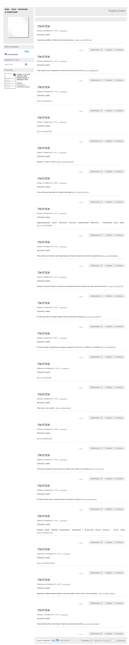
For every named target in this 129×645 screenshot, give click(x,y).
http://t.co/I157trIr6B (44, 377)
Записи (7, 9)
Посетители (21, 85)
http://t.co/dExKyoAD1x (80, 192)
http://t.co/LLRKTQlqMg (90, 624)
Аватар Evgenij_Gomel (18, 26)
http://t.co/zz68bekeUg (90, 70)
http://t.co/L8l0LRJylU (44, 101)
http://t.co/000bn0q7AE (45, 532)
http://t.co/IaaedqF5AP (44, 131)
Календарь (121, 640)
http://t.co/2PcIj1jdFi (116, 286)
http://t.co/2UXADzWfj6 (92, 317)
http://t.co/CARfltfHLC (45, 225)
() (101, 49)
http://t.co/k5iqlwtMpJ (63, 408)
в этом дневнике (12, 54)
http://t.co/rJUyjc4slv (97, 469)
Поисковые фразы (23, 87)
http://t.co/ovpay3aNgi (88, 499)
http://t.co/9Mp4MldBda (110, 256)
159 (95, 640)
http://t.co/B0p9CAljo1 (44, 438)
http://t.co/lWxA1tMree (107, 593)
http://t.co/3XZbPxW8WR (46, 563)
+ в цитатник (62, 30)
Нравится (109, 49)
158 (98, 640)
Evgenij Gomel (6, 12)
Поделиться (119, 49)
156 (105, 640)
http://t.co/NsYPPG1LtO (84, 40)
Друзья (13, 9)
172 (91, 640)
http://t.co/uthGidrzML (108, 347)
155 (108, 640)
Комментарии (23, 9)
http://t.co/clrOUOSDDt (65, 162)
